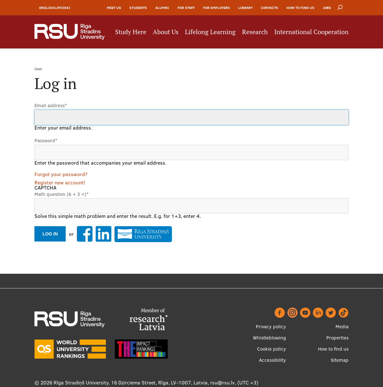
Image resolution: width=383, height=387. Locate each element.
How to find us (300, 7)
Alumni (162, 7)
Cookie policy (271, 349)
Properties (337, 337)
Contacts (269, 7)
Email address (50, 105)
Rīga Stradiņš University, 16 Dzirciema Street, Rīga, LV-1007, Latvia (131, 382)
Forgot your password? (60, 174)
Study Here (130, 32)
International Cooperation (311, 32)
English (47, 7)
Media (342, 326)
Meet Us (114, 7)
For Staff (186, 7)
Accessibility (272, 360)
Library (245, 7)
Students (138, 7)
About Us (166, 32)
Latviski (62, 7)
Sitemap (340, 360)
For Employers (216, 7)
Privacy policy (271, 326)
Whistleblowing (269, 337)
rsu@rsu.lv (222, 382)
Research (255, 32)
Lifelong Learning (210, 32)
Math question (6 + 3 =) (61, 194)
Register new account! (59, 182)
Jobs (327, 7)
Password (45, 140)
